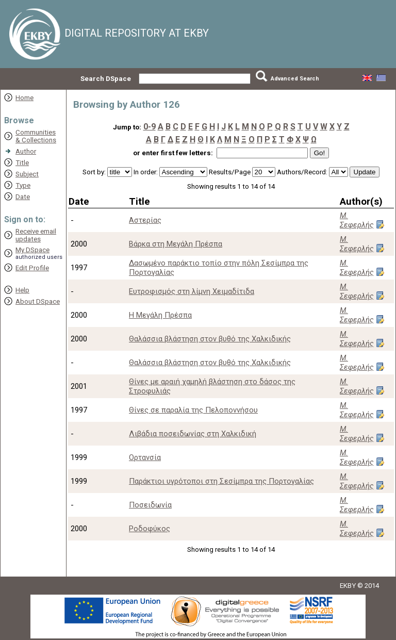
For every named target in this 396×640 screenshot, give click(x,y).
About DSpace (37, 301)
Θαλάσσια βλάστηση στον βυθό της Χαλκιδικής (210, 338)
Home (24, 98)
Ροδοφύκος (149, 528)
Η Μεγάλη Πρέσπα (160, 315)
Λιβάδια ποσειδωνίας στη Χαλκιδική (192, 433)
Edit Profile (32, 268)
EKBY (348, 585)
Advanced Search (295, 78)
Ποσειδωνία (150, 505)
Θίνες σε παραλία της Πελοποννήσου (193, 410)
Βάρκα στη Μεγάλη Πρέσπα (175, 244)
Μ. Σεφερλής (357, 220)
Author (25, 151)
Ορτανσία (145, 457)
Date (22, 197)
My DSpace (32, 250)
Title (22, 163)
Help (22, 290)
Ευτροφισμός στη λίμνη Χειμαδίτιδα (191, 291)
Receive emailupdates (35, 235)
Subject (27, 174)
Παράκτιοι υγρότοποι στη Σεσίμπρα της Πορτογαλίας (221, 481)
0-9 (149, 127)
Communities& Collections (35, 136)
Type (22, 185)
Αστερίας (145, 220)
